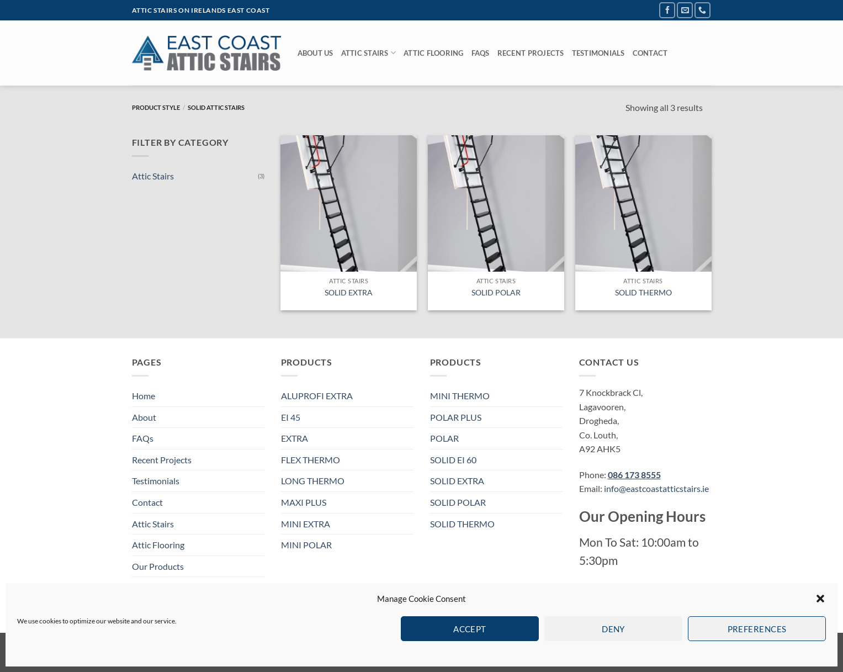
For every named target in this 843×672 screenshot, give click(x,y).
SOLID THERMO (643, 292)
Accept (469, 629)
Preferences (757, 629)
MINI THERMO (460, 395)
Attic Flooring (434, 53)
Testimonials (598, 53)
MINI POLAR (306, 544)
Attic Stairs (368, 52)
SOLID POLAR (496, 292)
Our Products (158, 566)
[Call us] (702, 10)
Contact (650, 53)
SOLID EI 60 (453, 459)
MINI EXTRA (305, 523)
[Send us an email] (685, 10)
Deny (613, 629)
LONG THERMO (312, 480)
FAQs (480, 53)
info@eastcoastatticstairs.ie (656, 488)
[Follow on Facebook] (667, 10)
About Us (315, 53)
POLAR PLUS (455, 417)
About (144, 417)
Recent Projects (530, 53)
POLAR (444, 438)
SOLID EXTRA (349, 292)
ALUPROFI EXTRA (317, 395)
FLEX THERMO (310, 459)
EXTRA (294, 438)
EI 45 (290, 417)
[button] (820, 598)
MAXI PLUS (303, 502)
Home (143, 395)
